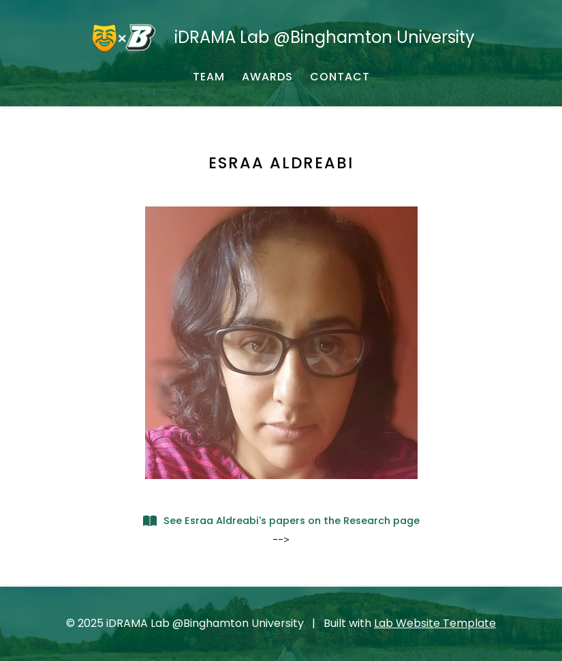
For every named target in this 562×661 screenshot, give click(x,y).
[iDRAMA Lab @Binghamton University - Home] (281, 37)
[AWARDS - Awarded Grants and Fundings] (267, 77)
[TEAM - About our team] (208, 77)
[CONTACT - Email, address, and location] (340, 77)
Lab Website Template (435, 623)
